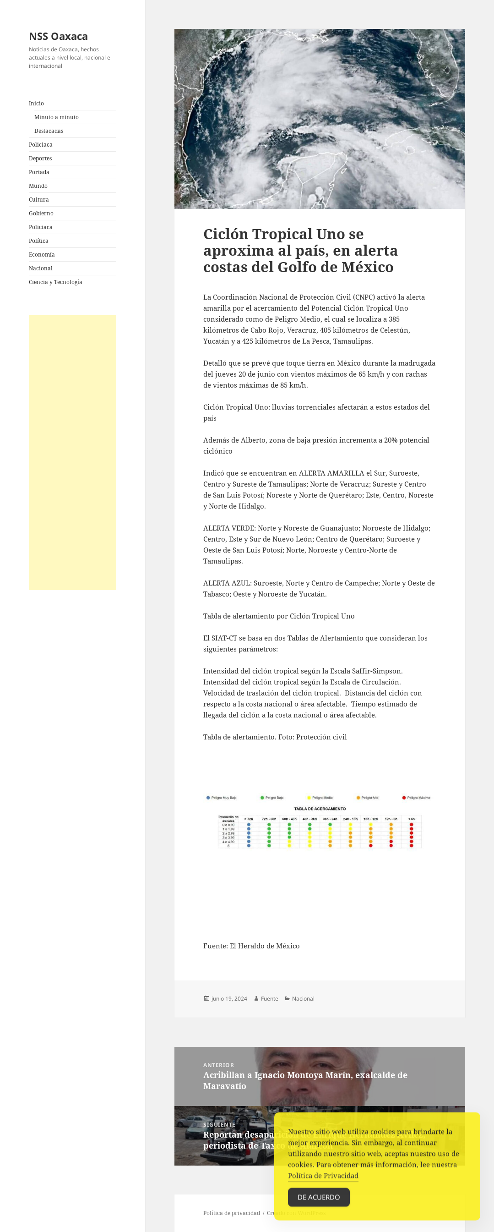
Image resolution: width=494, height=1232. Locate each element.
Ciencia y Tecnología (55, 282)
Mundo (38, 186)
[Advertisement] (72, 452)
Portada (39, 172)
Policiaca (41, 144)
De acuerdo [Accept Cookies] (319, 1200)
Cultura (39, 199)
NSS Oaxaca (58, 36)
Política (39, 241)
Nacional (41, 268)
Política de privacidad (231, 1213)
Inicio (36, 103)
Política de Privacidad (323, 1179)
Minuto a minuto (56, 117)
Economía (42, 254)
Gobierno (41, 213)
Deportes (40, 158)
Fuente (269, 998)
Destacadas (48, 131)
